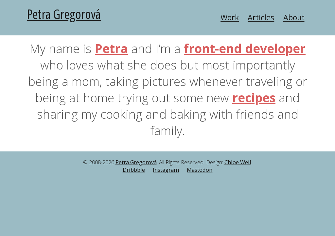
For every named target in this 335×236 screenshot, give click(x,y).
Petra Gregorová (64, 14)
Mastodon (199, 169)
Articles (261, 17)
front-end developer (245, 48)
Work (229, 17)
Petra (111, 48)
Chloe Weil (237, 162)
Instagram (166, 169)
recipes (253, 97)
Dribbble (134, 169)
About (294, 17)
